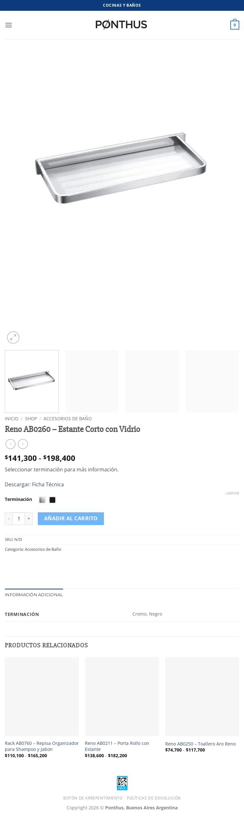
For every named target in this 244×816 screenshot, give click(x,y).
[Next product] (10, 444)
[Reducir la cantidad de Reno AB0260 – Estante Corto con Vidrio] (8, 518)
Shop (31, 418)
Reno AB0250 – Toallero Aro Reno (200, 744)
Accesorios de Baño (68, 418)
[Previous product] (23, 444)
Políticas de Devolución (154, 798)
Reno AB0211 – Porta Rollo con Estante (117, 746)
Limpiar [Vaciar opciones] (232, 493)
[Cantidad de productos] (18, 518)
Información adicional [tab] (34, 594)
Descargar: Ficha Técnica (34, 484)
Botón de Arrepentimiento (93, 798)
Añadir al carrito (71, 518)
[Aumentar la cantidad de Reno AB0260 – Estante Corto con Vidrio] (29, 518)
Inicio (11, 418)
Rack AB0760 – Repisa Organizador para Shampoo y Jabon (42, 746)
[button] (8, 25)
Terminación (18, 499)
